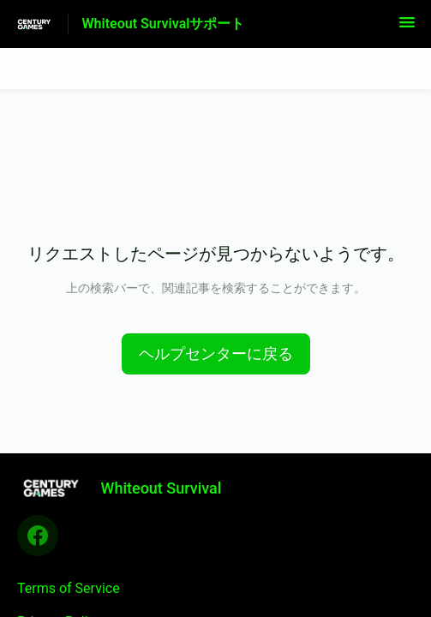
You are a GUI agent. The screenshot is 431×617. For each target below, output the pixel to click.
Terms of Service (68, 588)
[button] (407, 28)
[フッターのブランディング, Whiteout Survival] (127, 487)
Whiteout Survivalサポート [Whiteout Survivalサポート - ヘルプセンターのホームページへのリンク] (163, 23)
